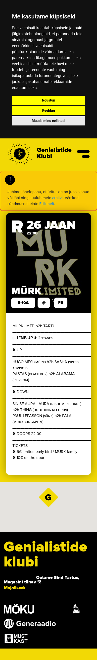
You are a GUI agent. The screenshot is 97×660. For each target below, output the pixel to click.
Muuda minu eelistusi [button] (48, 121)
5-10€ (23, 302)
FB (60, 302)
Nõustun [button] (48, 100)
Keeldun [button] (48, 110)
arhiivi (57, 198)
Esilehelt (46, 204)
